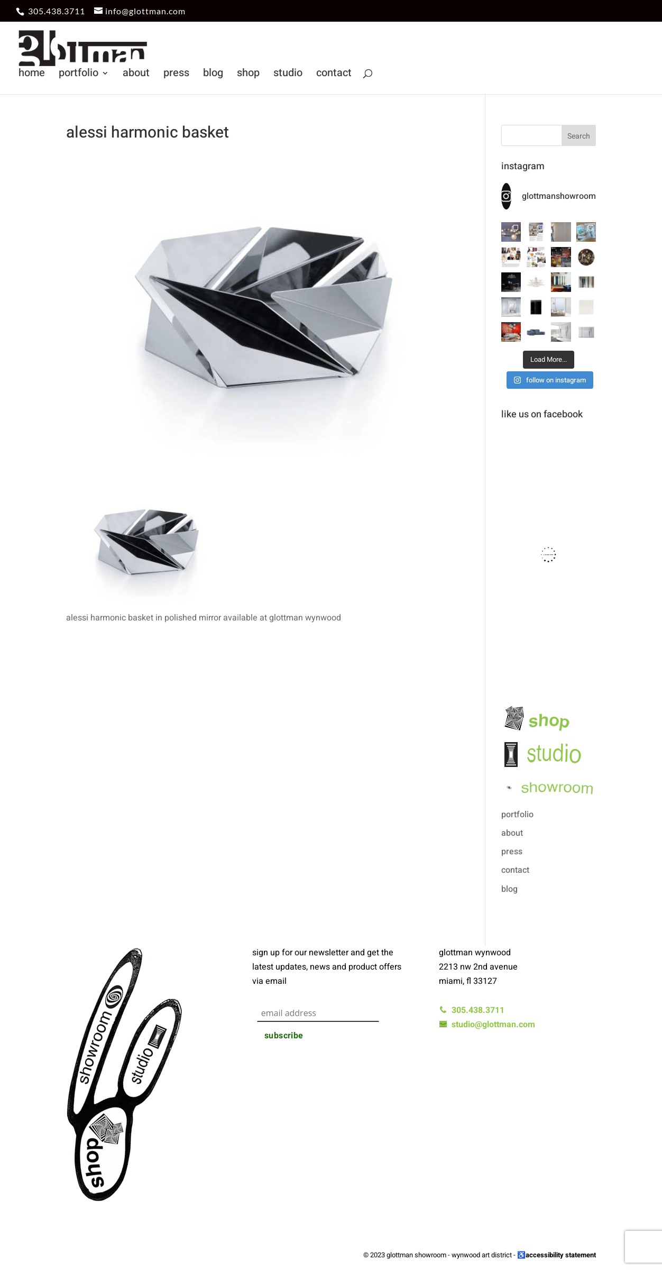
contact (334, 74)
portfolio (78, 74)
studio (287, 74)
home (32, 74)
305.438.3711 (56, 11)
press (176, 74)
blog (213, 74)
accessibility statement (561, 1255)
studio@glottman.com (487, 1024)
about (136, 74)
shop (248, 74)
